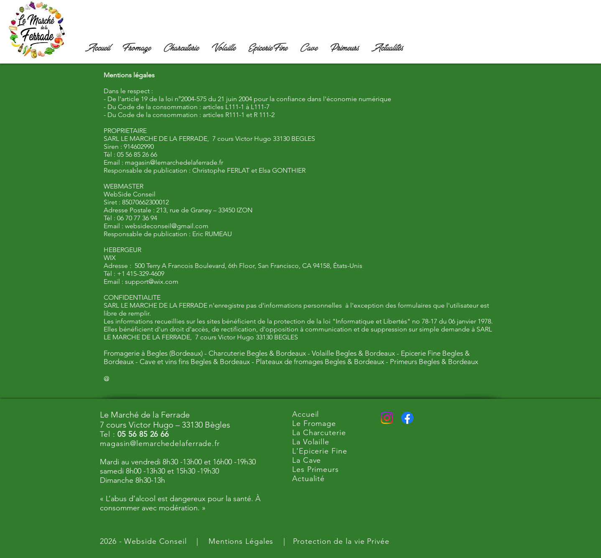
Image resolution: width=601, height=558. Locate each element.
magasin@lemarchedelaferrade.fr (174, 162)
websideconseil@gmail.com (167, 226)
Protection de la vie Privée (341, 541)
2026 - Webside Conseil (143, 541)
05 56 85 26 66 (143, 434)
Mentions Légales (241, 541)
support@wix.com (151, 281)
